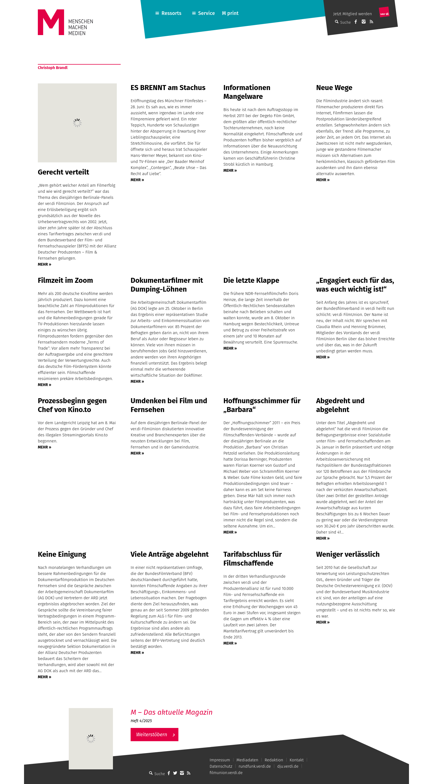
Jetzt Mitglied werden (352, 13)
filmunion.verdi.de (226, 772)
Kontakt (297, 759)
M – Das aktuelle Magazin (172, 712)
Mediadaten (247, 759)
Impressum (220, 759)
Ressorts (171, 13)
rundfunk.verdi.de (255, 766)
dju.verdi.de (288, 766)
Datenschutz (221, 766)
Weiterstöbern (151, 735)
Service (206, 13)
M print (230, 13)
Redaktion (274, 759)
